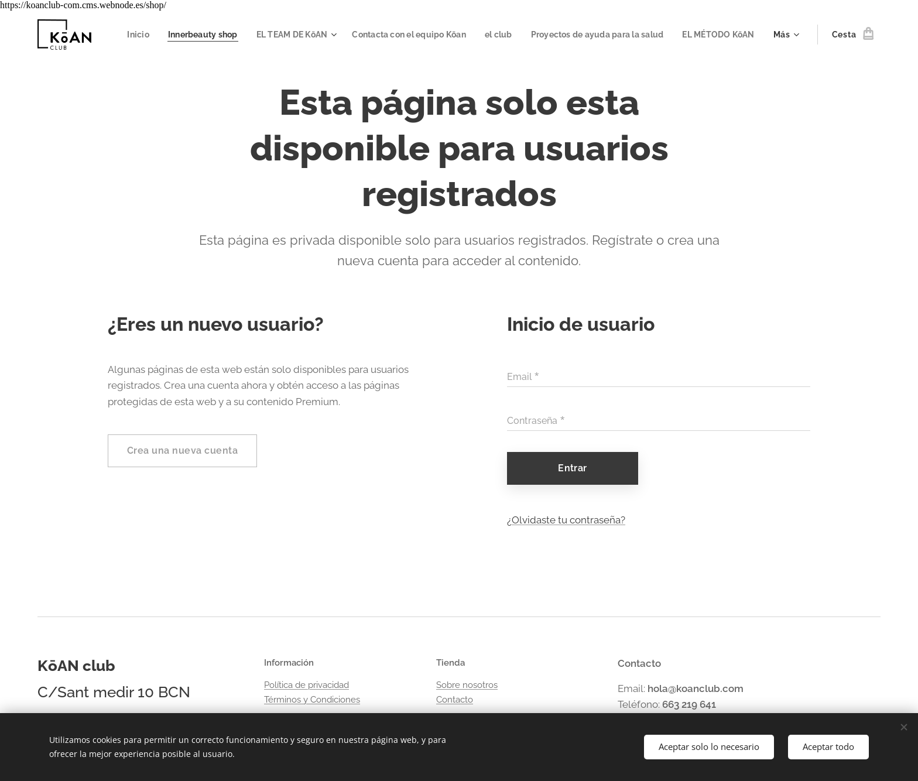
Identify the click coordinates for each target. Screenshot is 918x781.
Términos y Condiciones (312, 699)
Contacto (454, 699)
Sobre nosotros (467, 685)
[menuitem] (206, 34)
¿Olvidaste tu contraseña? (566, 520)
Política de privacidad (306, 685)
